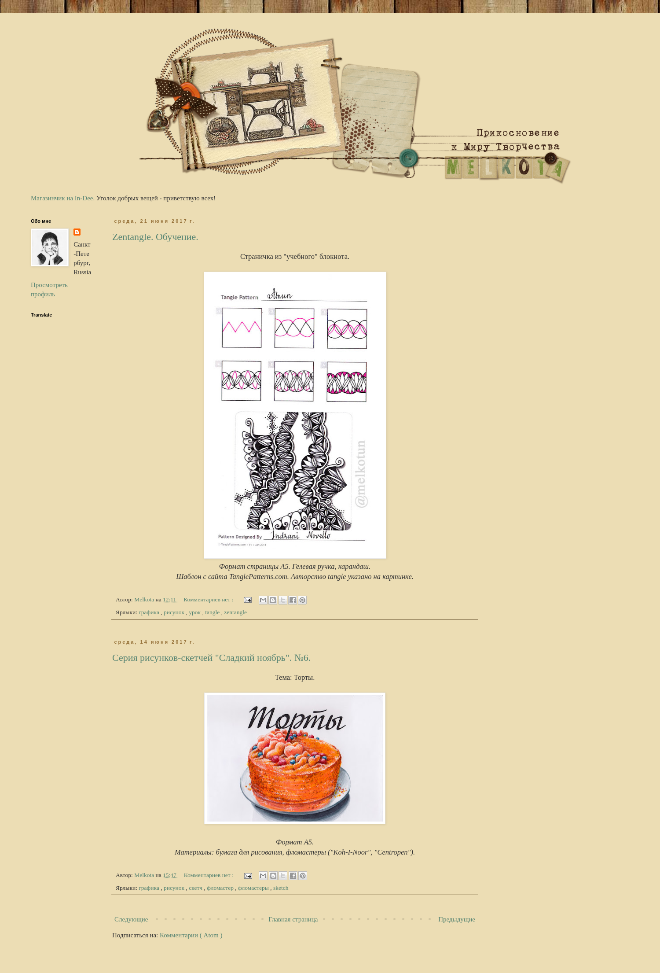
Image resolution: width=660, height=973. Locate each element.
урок (195, 612)
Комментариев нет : (209, 599)
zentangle (235, 612)
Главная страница (293, 919)
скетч (196, 888)
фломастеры (254, 888)
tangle (213, 612)
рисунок (175, 612)
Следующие (131, 919)
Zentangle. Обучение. (155, 236)
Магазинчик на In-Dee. (63, 198)
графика (150, 612)
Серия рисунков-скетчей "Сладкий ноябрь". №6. (211, 657)
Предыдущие (456, 919)
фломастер (221, 888)
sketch (281, 888)
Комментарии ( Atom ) (191, 935)
